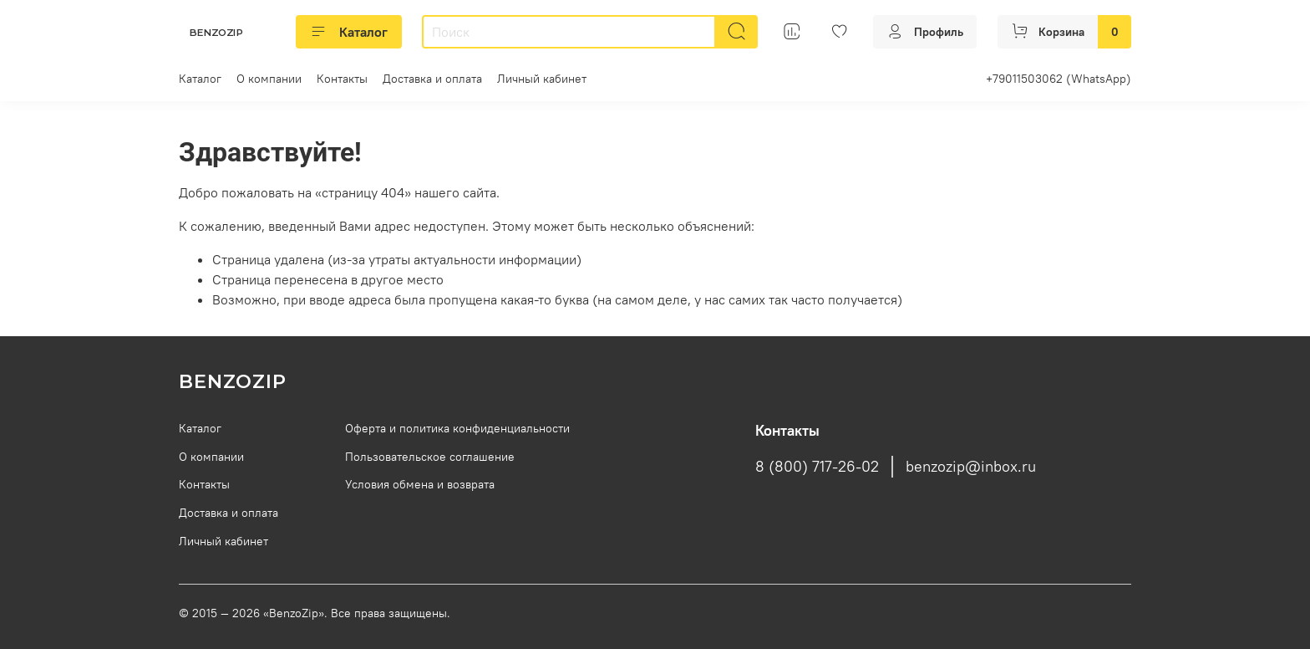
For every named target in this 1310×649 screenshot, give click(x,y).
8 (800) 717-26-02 (817, 466)
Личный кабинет (541, 78)
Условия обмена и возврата (420, 484)
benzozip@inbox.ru (971, 466)
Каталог (349, 31)
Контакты (342, 78)
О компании (269, 78)
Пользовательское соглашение (430, 456)
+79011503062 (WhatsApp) (1058, 78)
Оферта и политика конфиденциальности (457, 428)
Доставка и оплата (432, 78)
